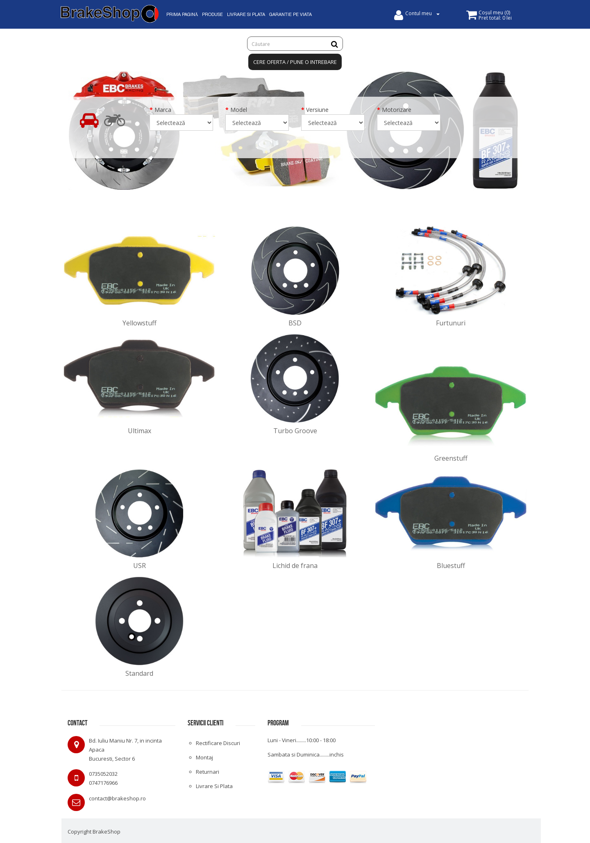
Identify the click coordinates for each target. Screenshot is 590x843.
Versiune (317, 110)
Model (238, 110)
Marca (162, 110)
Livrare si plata (214, 786)
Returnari (207, 771)
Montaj (204, 757)
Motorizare (396, 110)
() (494, 12)
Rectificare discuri (218, 743)
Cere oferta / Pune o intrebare (295, 62)
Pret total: (495, 17)
